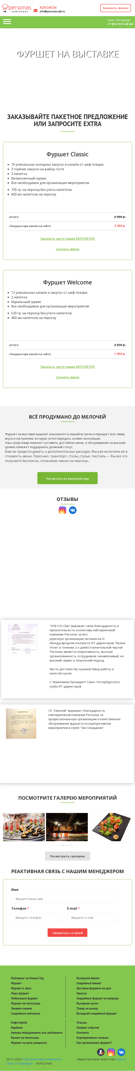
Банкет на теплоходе (25, 1038)
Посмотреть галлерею (67, 856)
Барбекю (17, 1028)
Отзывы (82, 1023)
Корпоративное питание (92, 1038)
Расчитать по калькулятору (67, 479)
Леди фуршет (20, 993)
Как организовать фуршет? (94, 1043)
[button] (62, 845)
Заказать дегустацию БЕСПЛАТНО (67, 238)
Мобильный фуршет (24, 998)
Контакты (83, 1033)
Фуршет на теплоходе (25, 1003)
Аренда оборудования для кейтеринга (36, 1033)
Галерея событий (88, 1028)
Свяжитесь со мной (67, 933)
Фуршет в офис (21, 988)
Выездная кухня (87, 1003)
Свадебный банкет (89, 983)
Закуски (82, 993)
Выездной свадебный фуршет (97, 1013)
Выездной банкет (88, 978)
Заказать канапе (21, 1008)
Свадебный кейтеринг (25, 1013)
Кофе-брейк (19, 1023)
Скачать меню (67, 249)
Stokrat (121, 1059)
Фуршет (16, 983)
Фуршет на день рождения (29, 1043)
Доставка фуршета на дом (94, 988)
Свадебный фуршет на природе (98, 998)
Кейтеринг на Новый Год (27, 978)
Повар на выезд (87, 1008)
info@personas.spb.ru (52, 11)
